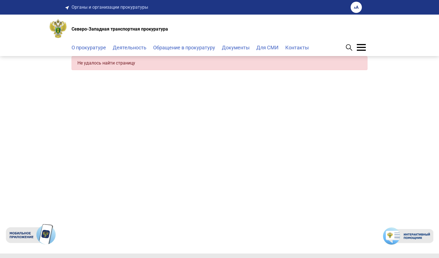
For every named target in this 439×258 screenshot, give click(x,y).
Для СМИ (267, 47)
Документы (236, 47)
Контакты (297, 47)
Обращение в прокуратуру (184, 47)
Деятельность (129, 47)
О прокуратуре (89, 47)
